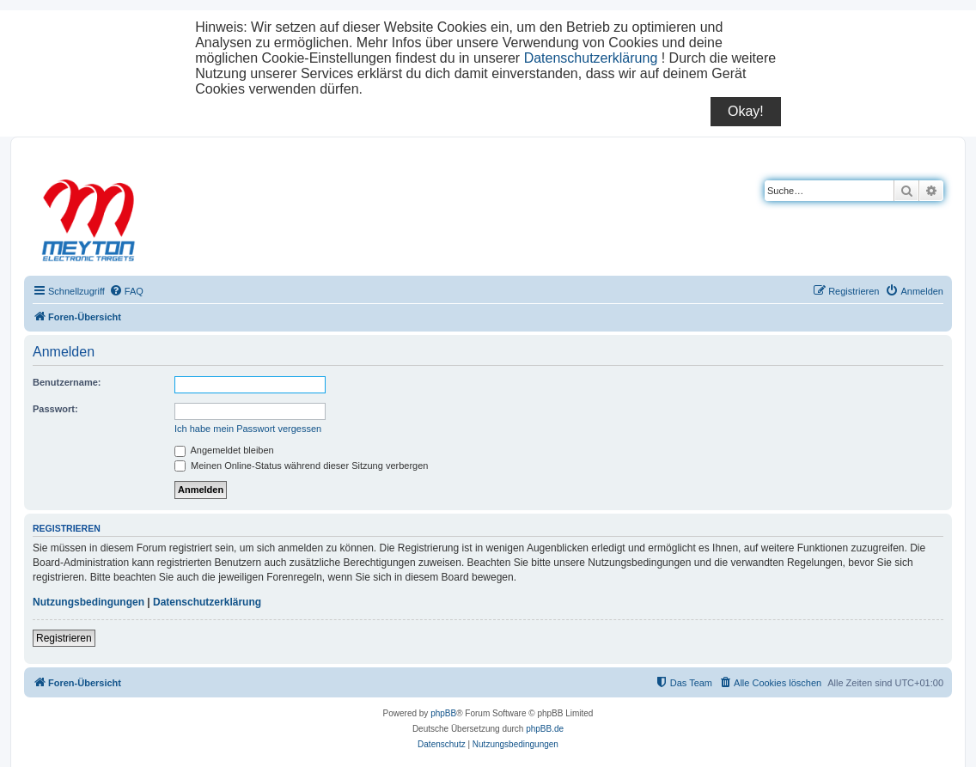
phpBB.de (545, 729)
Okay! (746, 111)
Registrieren (64, 638)
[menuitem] (126, 291)
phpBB (443, 713)
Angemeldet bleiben (224, 450)
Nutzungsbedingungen (88, 602)
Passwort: (55, 409)
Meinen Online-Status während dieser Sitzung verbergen (301, 465)
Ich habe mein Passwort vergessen (247, 428)
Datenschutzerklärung (591, 58)
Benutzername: (67, 382)
